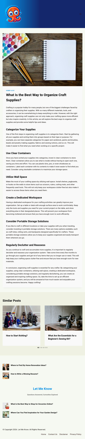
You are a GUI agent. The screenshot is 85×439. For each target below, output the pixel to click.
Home (43, 434)
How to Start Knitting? (17, 335)
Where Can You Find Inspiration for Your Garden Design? (34, 413)
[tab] (38, 347)
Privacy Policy (75, 434)
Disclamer (64, 434)
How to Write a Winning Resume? (24, 374)
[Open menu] (80, 14)
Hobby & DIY (10, 90)
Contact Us (52, 434)
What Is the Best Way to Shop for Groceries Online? (32, 404)
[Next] (79, 325)
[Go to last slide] (6, 325)
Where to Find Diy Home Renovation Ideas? (28, 365)
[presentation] (21, 318)
